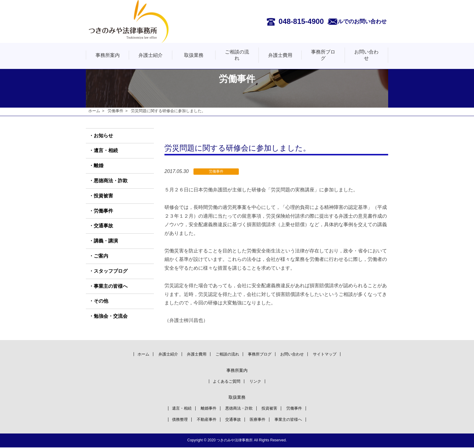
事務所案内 (108, 55)
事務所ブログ (323, 55)
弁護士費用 (280, 55)
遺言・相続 (106, 150)
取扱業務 (193, 55)
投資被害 (103, 196)
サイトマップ (334, 354)
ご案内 (101, 256)
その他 (101, 301)
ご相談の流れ (237, 55)
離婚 (98, 165)
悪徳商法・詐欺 (111, 180)
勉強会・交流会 (111, 316)
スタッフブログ (111, 271)
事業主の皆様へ (111, 286)
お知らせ (103, 135)
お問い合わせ (366, 55)
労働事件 (115, 111)
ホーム (94, 111)
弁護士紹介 (150, 55)
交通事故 (103, 226)
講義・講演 (106, 241)
